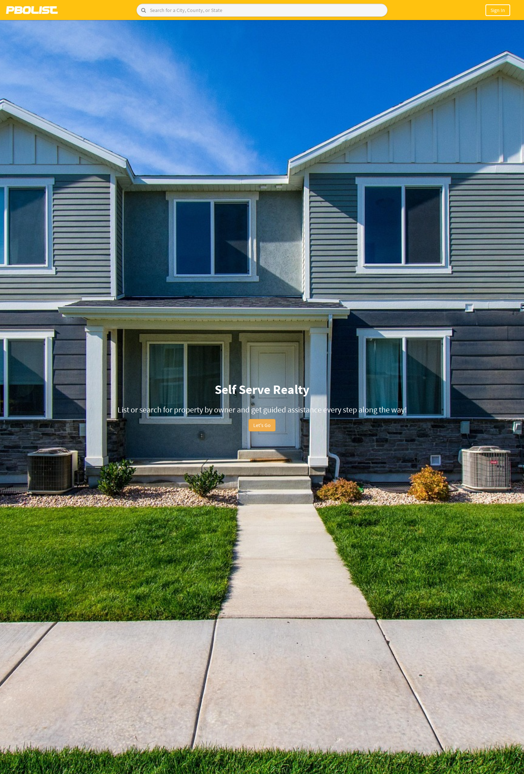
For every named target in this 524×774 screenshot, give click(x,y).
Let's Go (262, 425)
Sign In (498, 10)
